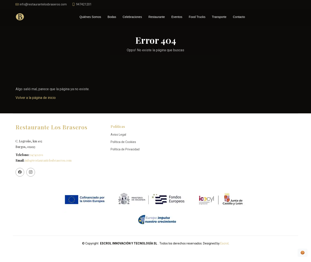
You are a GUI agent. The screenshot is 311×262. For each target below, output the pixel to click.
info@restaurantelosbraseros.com (48, 160)
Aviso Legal (118, 134)
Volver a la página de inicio (36, 98)
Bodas (112, 17)
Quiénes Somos (90, 17)
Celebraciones (132, 17)
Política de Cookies (123, 141)
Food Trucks (197, 17)
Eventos (176, 17)
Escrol (224, 243)
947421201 (36, 155)
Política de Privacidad (125, 149)
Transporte (219, 17)
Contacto (239, 17)
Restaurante (156, 17)
